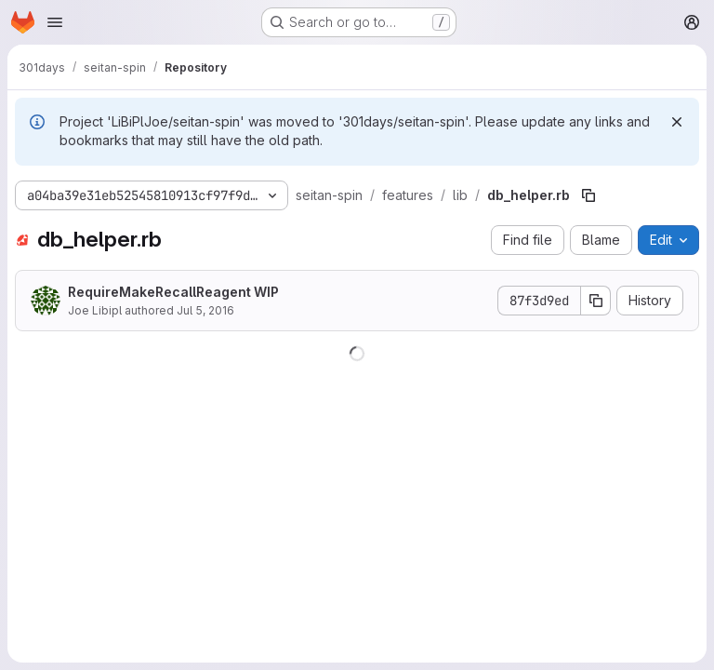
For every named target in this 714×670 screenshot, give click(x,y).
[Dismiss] (677, 122)
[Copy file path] (588, 195)
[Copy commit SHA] (596, 300)
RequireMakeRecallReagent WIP (173, 292)
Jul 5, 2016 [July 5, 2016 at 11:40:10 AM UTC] (205, 310)
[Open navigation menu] (55, 22)
